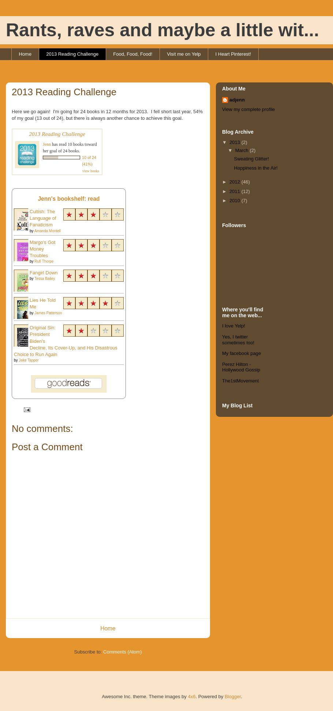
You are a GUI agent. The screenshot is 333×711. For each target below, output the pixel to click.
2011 (235, 191)
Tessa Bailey (44, 279)
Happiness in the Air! (255, 168)
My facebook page (241, 353)
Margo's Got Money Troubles (42, 249)
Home (25, 54)
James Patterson (48, 313)
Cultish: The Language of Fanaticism (43, 218)
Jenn (47, 144)
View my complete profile (248, 109)
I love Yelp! (233, 326)
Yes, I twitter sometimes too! (238, 339)
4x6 (191, 696)
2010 (235, 200)
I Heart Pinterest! (233, 54)
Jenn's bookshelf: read (69, 199)
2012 (235, 182)
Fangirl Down (44, 272)
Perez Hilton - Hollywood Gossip (241, 367)
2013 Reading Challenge (72, 54)
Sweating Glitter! (251, 159)
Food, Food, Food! (132, 54)
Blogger (233, 696)
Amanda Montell (47, 231)
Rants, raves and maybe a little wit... (162, 30)
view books (90, 171)
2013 (235, 142)
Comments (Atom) (122, 652)
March (242, 150)
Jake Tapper (28, 360)
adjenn (237, 100)
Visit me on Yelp (184, 54)
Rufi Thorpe (43, 261)
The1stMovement (240, 381)
